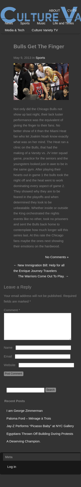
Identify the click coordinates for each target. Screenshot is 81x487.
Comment (12, 310)
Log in (11, 472)
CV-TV (72, 10)
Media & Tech (14, 30)
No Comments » (56, 257)
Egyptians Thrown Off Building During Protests (39, 439)
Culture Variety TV (45, 30)
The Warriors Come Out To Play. (43, 276)
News (9, 23)
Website (10, 370)
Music (41, 23)
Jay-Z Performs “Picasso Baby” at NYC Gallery (40, 431)
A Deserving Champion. (23, 446)
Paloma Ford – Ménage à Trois (28, 423)
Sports (25, 23)
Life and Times (63, 23)
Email (8, 361)
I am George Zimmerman (24, 416)
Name (8, 352)
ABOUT (54, 10)
